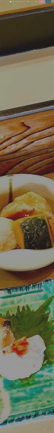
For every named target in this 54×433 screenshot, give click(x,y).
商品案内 (28, 1)
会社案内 (14, 1)
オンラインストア (48, 1)
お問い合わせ (36, 1)
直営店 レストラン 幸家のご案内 (21, 1)
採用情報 (42, 1)
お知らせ (32, 1)
